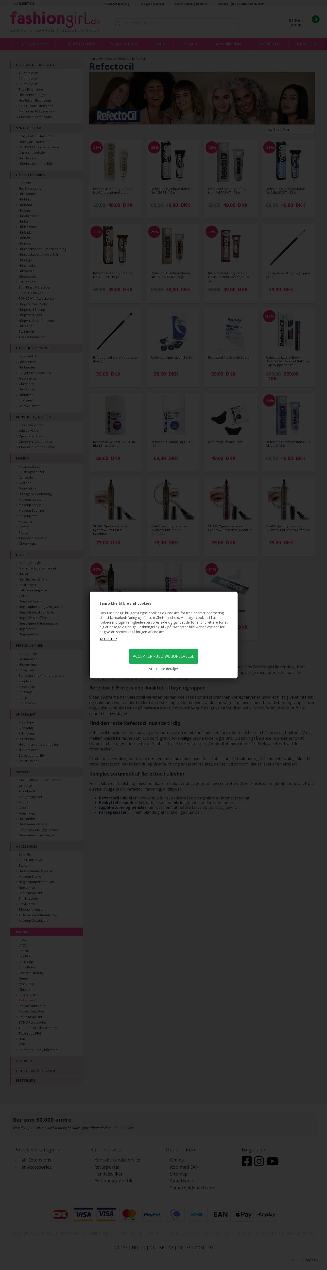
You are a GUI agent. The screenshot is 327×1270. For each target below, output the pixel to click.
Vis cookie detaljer (163, 668)
